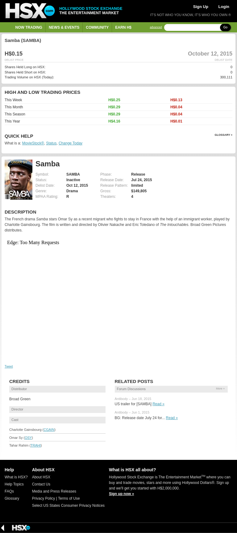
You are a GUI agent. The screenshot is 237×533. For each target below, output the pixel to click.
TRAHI (36, 445)
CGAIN (49, 429)
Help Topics (14, 484)
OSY (28, 437)
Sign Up (200, 6)
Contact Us (41, 484)
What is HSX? (16, 477)
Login (223, 6)
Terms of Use (69, 498)
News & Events (64, 27)
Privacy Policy (43, 498)
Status (51, 143)
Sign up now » (121, 494)
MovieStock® (33, 143)
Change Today (70, 143)
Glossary (12, 498)
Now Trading (28, 27)
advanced (156, 27)
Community (97, 27)
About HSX (41, 477)
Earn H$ (123, 27)
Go (225, 27)
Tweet (9, 366)
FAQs (9, 491)
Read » (158, 404)
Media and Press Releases (54, 491)
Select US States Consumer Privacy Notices (68, 505)
